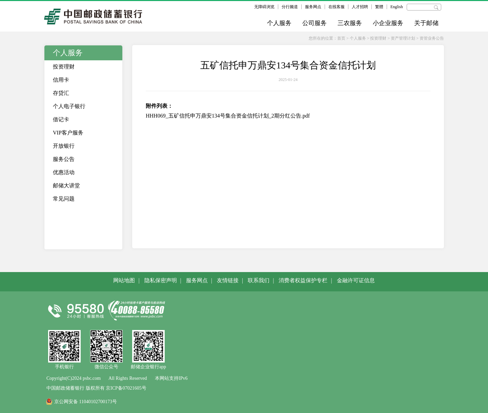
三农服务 (350, 23)
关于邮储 (426, 23)
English (396, 6)
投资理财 (378, 38)
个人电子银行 (69, 106)
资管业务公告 (432, 38)
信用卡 (61, 80)
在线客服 (336, 6)
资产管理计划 (403, 38)
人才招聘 (360, 6)
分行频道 (290, 6)
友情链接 (228, 280)
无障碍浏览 (264, 6)
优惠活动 (64, 172)
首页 (341, 38)
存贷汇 (61, 93)
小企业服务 (388, 23)
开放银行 (64, 146)
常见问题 (64, 199)
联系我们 (258, 280)
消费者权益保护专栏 (303, 280)
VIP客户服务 (68, 133)
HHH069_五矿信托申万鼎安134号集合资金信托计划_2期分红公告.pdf (228, 116)
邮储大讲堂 (66, 185)
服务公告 (64, 159)
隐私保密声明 (160, 280)
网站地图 (124, 280)
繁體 (379, 6)
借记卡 (61, 119)
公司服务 (314, 23)
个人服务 (279, 23)
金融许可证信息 (356, 280)
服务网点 (313, 6)
